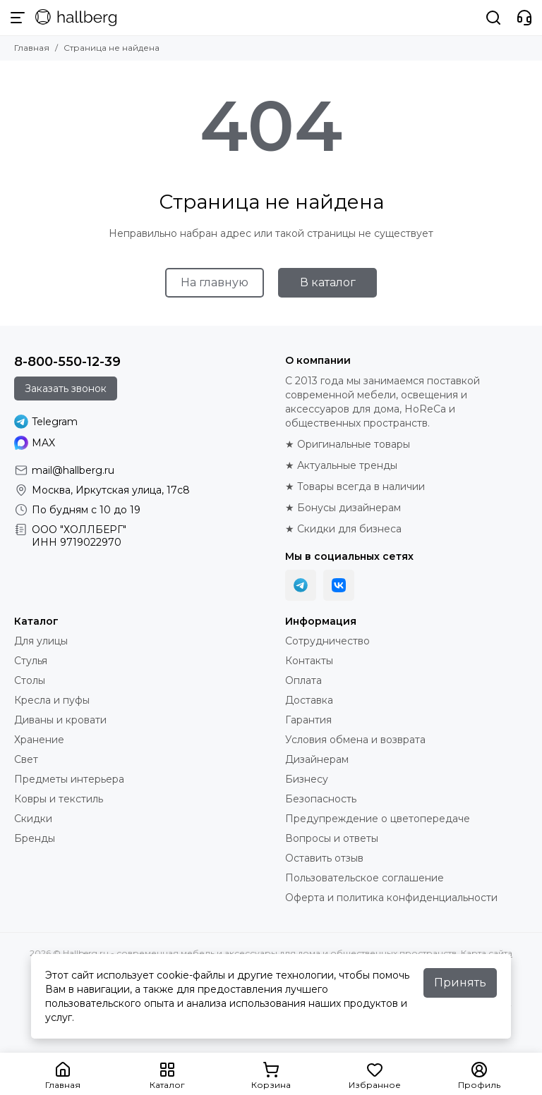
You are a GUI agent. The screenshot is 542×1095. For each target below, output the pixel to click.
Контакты (309, 660)
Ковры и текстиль (58, 799)
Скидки (33, 818)
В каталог (328, 282)
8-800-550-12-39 (67, 361)
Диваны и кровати (60, 720)
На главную (214, 282)
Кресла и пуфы (52, 700)
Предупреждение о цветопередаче (377, 818)
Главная (31, 47)
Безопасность (320, 799)
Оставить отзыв (324, 858)
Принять (460, 982)
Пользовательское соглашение (364, 877)
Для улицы (41, 641)
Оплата (303, 680)
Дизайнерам (317, 759)
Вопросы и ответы (331, 838)
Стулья (30, 660)
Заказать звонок (66, 388)
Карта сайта (486, 953)
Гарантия (308, 720)
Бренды (34, 838)
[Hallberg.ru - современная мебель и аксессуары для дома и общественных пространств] (75, 17)
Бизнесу (306, 779)
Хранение (39, 739)
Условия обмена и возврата (355, 739)
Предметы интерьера (69, 779)
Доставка (309, 700)
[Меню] (17, 17)
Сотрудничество (327, 641)
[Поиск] (493, 17)
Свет (26, 759)
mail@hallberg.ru (73, 470)
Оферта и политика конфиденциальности (391, 897)
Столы (29, 680)
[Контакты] (524, 17)
